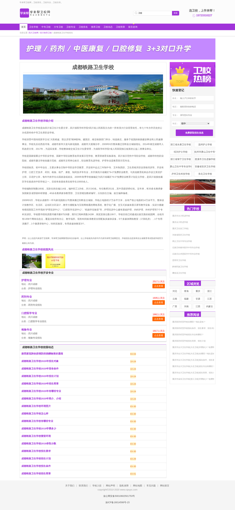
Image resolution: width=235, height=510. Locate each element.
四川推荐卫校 (46, 33)
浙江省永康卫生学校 (180, 144)
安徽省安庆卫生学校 (205, 166)
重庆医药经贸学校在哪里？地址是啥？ (189, 322)
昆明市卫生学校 (179, 260)
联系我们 (83, 485)
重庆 (198, 291)
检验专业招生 (35, 338)
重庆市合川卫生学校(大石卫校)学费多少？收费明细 (194, 347)
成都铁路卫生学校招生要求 (36, 451)
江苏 (209, 298)
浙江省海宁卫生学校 (180, 159)
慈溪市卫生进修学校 (205, 159)
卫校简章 (120, 27)
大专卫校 (58, 27)
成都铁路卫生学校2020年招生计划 (40, 376)
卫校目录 (57, 2)
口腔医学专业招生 (37, 321)
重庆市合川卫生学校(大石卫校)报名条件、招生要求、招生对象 (199, 360)
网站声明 (110, 485)
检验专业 (26, 329)
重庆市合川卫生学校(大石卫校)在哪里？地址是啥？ (194, 353)
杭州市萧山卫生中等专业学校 (205, 152)
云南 (174, 298)
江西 (198, 306)
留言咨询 (132, 27)
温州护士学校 (205, 144)
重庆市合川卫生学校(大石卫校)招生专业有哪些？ (193, 366)
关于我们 (69, 485)
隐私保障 (124, 485)
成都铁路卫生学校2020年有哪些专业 (41, 391)
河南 (186, 306)
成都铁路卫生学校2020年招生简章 (40, 383)
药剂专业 (26, 296)
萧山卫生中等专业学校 (181, 166)
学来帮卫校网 (25, 2)
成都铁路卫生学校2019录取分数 (38, 443)
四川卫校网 (33, 33)
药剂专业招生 (35, 305)
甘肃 (198, 298)
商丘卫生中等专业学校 (182, 241)
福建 (186, 298)
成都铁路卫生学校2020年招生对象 (40, 361)
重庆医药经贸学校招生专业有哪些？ (188, 334)
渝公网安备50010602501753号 (117, 496)
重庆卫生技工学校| (180, 228)
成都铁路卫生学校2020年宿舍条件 (40, 368)
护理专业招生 (35, 288)
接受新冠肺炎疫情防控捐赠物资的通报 (42, 353)
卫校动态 (108, 27)
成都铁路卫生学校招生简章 (36, 473)
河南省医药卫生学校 (181, 235)
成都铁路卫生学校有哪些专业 (37, 421)
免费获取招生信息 (194, 132)
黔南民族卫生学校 (180, 267)
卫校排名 (83, 27)
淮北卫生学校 (205, 173)
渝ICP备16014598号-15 (117, 502)
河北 (174, 291)
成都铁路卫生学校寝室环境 (36, 436)
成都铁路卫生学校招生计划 (36, 458)
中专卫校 (46, 27)
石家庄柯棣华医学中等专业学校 (186, 247)
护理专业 (26, 280)
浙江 (209, 291)
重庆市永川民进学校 (181, 216)
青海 (186, 291)
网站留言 (164, 485)
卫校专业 (47, 2)
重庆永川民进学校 (180, 222)
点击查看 (158, 286)
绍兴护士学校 (181, 152)
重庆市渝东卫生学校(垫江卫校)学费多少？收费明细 (194, 379)
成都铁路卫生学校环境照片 (36, 406)
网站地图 (137, 485)
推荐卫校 (95, 27)
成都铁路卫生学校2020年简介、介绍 (41, 398)
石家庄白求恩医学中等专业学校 (186, 254)
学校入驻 (97, 485)
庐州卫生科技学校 (181, 173)
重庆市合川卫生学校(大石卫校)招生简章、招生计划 (194, 373)
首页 (23, 27)
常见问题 (151, 485)
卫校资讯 (37, 2)
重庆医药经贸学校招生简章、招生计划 (189, 341)
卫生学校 (33, 27)
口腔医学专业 (29, 313)
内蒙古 (209, 306)
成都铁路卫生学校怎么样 (34, 413)
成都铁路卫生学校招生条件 (36, 466)
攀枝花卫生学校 (179, 273)
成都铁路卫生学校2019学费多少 (38, 428)
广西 (174, 306)
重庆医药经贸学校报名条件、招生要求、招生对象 (193, 328)
